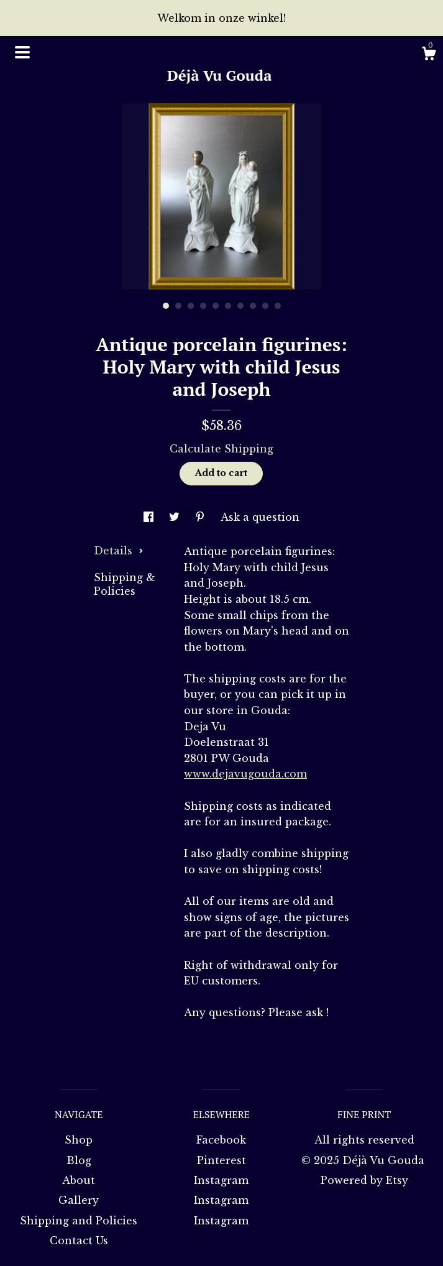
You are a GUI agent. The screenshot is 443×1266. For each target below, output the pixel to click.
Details (119, 550)
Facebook (221, 1140)
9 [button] (265, 306)
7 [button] (240, 306)
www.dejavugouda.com (245, 774)
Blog (78, 1160)
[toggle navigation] (22, 52)
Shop (79, 1140)
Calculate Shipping (221, 449)
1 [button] (166, 306)
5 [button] (215, 306)
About (78, 1180)
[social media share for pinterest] (201, 517)
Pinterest (221, 1160)
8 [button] (253, 306)
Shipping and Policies (78, 1220)
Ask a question (260, 517)
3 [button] (191, 306)
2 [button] (178, 306)
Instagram (221, 1180)
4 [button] (203, 306)
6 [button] (228, 306)
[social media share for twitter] (176, 517)
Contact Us (79, 1240)
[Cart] (429, 55)
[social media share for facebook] (150, 517)
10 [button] (278, 306)
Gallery (78, 1200)
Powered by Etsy (364, 1180)
